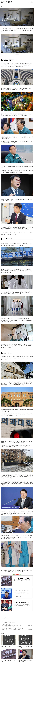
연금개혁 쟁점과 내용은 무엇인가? (7, 684)
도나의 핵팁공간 (6, 2)
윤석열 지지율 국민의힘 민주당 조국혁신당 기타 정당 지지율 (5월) (12, 688)
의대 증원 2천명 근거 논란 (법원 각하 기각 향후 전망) (10, 687)
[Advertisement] (17, 238)
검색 (29, 2)
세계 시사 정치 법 (5, 682)
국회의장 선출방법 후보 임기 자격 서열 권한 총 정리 (10, 689)
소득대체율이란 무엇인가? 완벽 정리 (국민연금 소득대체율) (11, 685)
